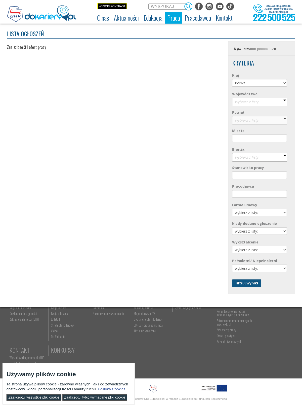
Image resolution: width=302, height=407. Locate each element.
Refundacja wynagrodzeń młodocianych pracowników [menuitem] (231, 340)
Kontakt (266, 316)
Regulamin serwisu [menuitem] (21, 335)
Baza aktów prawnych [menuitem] (227, 369)
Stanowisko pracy (248, 167)
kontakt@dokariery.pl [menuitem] (269, 329)
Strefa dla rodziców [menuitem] (62, 352)
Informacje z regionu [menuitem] (63, 323)
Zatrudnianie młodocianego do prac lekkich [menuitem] (231, 350)
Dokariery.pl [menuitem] (17, 323)
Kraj (235, 75)
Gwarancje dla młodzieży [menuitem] (147, 346)
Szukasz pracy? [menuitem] (142, 329)
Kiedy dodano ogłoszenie (254, 223)
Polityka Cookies (112, 389)
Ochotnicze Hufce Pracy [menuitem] (24, 329)
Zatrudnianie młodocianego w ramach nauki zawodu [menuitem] (232, 331)
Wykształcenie (245, 242)
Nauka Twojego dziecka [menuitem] (187, 323)
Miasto (238, 130)
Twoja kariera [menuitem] (58, 335)
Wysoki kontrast (112, 6)
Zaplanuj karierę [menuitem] (142, 335)
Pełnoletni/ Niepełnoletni (254, 260)
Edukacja (103, 316)
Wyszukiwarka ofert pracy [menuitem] (148, 323)
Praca (140, 316)
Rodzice (183, 316)
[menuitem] (103, 18)
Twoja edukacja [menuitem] (59, 341)
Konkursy (267, 343)
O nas (16, 316)
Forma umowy (244, 205)
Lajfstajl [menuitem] (55, 346)
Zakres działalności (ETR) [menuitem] (24, 346)
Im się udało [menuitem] (58, 329)
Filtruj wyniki (246, 283)
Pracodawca (243, 186)
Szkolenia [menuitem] (97, 335)
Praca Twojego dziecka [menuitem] (187, 329)
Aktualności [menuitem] (222, 323)
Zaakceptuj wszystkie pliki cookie (33, 397)
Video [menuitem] (54, 358)
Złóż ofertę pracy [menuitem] (224, 357)
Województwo (245, 94)
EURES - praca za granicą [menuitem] (147, 352)
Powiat (238, 112)
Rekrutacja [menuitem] (98, 323)
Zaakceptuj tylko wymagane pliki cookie (94, 397)
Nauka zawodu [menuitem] (100, 329)
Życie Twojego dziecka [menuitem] (187, 335)
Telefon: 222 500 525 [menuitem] (269, 335)
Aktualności (66, 316)
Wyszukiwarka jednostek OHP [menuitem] (273, 323)
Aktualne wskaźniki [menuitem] (144, 358)
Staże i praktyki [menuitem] (224, 363)
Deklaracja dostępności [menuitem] (23, 341)
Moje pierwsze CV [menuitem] (143, 341)
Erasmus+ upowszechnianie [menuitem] (108, 341)
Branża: (238, 149)
